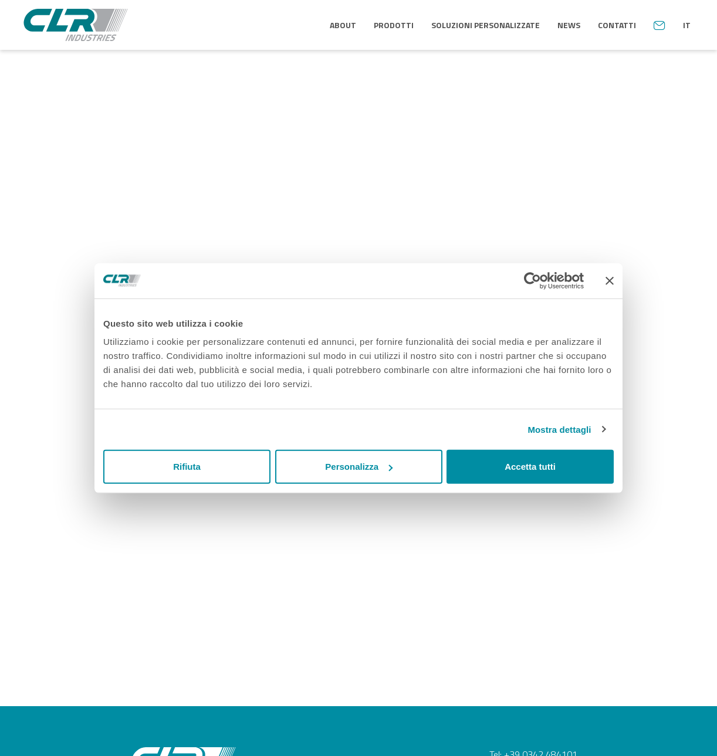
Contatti (617, 25)
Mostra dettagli (559, 429)
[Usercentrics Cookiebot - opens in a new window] (532, 280)
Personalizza (359, 467)
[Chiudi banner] (610, 280)
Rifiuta (187, 467)
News (568, 25)
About (343, 25)
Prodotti (394, 25)
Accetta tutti (530, 467)
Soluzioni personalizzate (485, 25)
